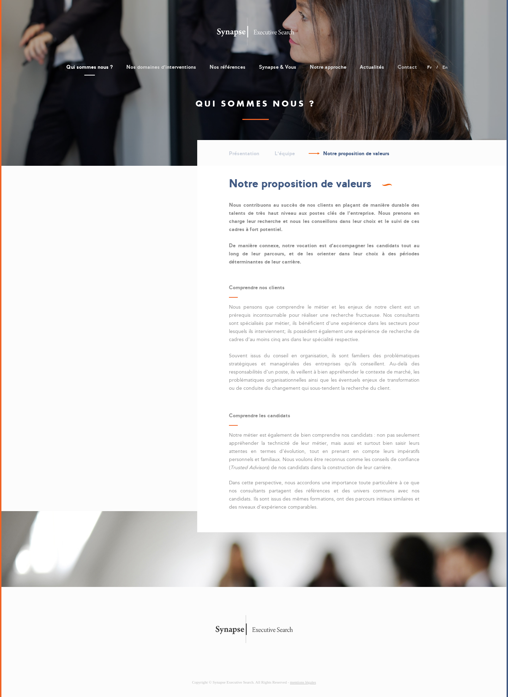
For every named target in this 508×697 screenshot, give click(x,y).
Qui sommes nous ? (89, 67)
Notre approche (328, 67)
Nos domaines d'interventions (161, 67)
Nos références (228, 67)
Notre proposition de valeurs (356, 153)
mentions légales (303, 682)
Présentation (244, 153)
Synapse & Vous (277, 67)
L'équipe (285, 153)
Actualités (372, 67)
